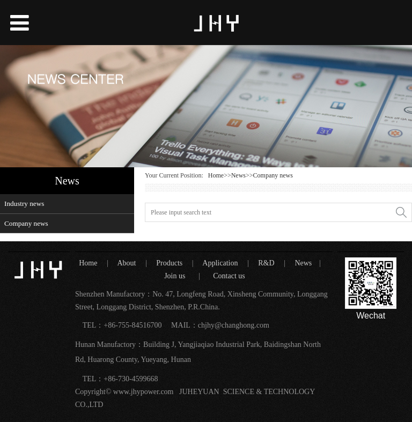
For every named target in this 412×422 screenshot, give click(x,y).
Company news (26, 223)
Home (216, 175)
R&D (267, 263)
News (238, 175)
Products (170, 263)
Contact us (229, 276)
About (128, 263)
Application (221, 263)
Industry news (24, 203)
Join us (175, 276)
